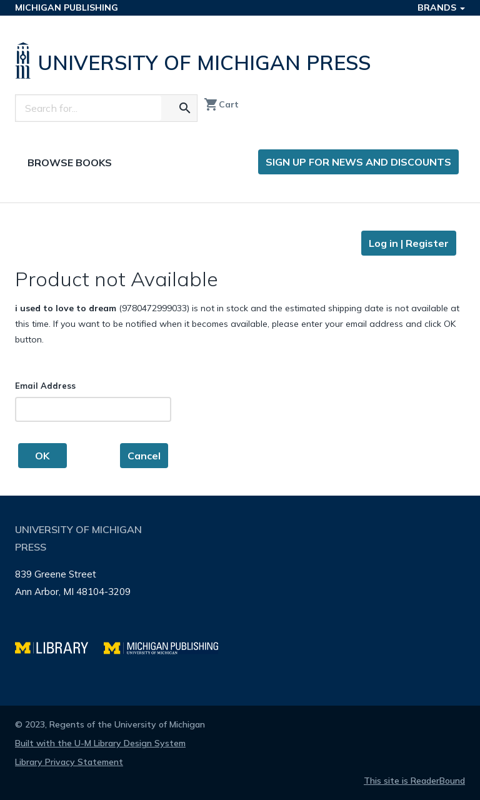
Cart (221, 104)
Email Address (45, 386)
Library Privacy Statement (69, 762)
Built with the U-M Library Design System (100, 743)
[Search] (88, 108)
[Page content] (240, 349)
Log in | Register (409, 243)
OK (42, 455)
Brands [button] (441, 7)
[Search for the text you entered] (185, 108)
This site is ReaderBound (414, 780)
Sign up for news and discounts (358, 162)
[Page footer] (240, 601)
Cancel (144, 455)
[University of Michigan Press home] (196, 60)
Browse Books (70, 162)
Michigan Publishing (66, 7)
